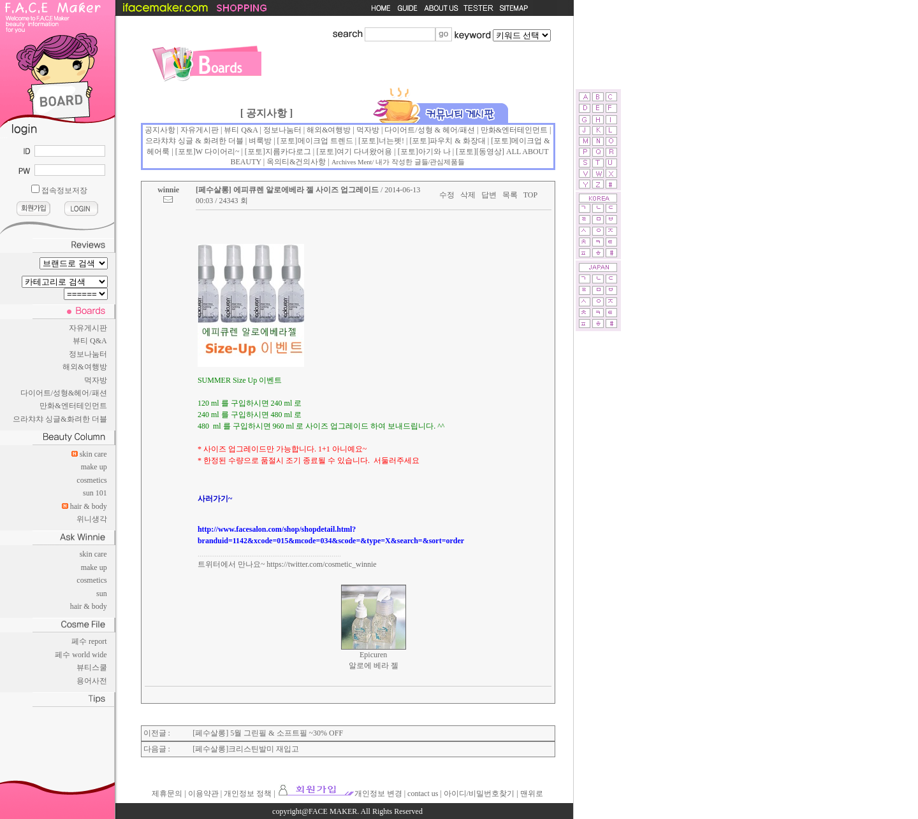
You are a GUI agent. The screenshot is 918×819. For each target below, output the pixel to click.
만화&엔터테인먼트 (73, 405)
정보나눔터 (88, 354)
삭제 (468, 194)
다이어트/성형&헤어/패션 (63, 392)
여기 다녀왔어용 (364, 151)
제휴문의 (167, 793)
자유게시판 (88, 328)
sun (101, 593)
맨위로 (531, 793)
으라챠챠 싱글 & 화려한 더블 (194, 140)
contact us (422, 793)
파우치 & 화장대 (457, 140)
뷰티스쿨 (91, 667)
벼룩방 (260, 140)
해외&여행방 (84, 366)
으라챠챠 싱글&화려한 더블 (59, 419)
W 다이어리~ (218, 151)
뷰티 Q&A (90, 340)
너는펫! (391, 140)
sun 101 (95, 492)
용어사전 (91, 680)
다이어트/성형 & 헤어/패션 (429, 129)
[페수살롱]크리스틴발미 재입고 (246, 748)
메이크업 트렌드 (325, 140)
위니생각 (91, 519)
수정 (447, 194)
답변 (489, 194)
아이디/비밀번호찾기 (479, 793)
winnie (168, 189)
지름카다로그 (288, 151)
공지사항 (160, 129)
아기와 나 (434, 151)
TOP (530, 194)
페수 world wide (80, 654)
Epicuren (373, 654)
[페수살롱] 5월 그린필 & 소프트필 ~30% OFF (268, 733)
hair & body (88, 506)
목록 (510, 194)
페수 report (89, 641)
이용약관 (203, 793)
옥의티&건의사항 (296, 161)
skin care (93, 454)
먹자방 (95, 380)
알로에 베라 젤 (373, 665)
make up (94, 466)
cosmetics (91, 480)
